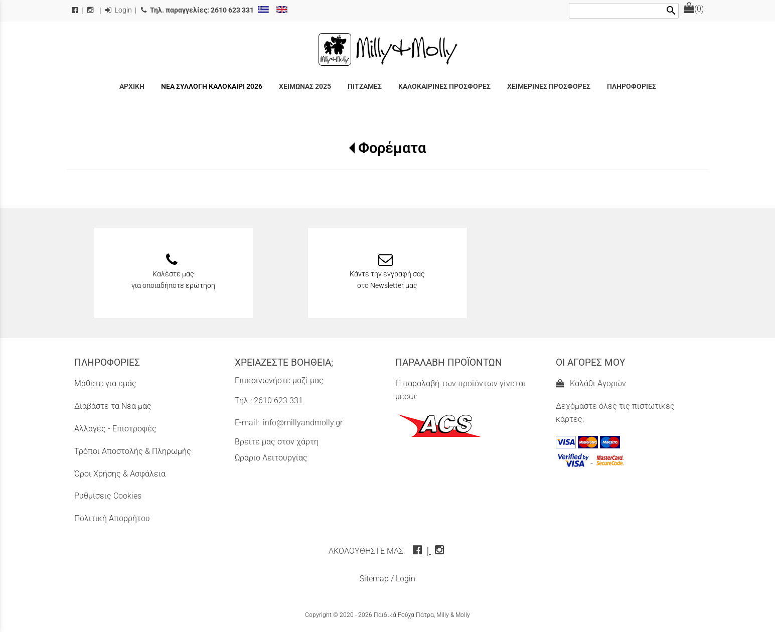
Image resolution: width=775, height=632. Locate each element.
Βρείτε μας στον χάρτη (277, 441)
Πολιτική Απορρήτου (112, 518)
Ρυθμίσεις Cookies (107, 496)
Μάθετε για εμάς (105, 383)
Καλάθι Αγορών (591, 383)
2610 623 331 (278, 400)
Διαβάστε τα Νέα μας (112, 406)
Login (118, 10)
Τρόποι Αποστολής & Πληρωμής (132, 451)
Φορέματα (392, 147)
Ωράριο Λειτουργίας (271, 457)
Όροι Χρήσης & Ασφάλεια (120, 474)
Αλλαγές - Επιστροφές (115, 428)
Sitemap (374, 578)
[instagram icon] (440, 551)
